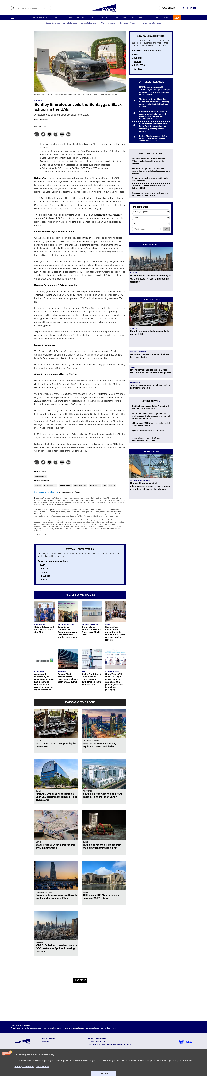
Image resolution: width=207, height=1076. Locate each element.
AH (104, 485)
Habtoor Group (50, 485)
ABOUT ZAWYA (48, 1038)
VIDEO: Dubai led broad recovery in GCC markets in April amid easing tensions (56, 948)
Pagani (38, 485)
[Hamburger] (12, 17)
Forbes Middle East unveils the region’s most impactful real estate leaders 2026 (153, 138)
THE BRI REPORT (150, 451)
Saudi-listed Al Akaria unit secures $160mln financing (55, 846)
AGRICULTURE (39, 624)
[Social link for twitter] (184, 8)
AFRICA (43, 579)
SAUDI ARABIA (40, 672)
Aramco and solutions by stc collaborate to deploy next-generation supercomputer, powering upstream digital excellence (44, 682)
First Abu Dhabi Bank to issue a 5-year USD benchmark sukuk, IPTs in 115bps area (56, 796)
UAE (83, 672)
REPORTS (106, 18)
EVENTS (149, 18)
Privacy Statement (24, 1066)
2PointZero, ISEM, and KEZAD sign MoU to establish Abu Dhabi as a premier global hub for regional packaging (114, 682)
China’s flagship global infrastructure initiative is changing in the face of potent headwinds (150, 486)
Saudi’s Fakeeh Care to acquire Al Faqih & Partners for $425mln (102, 795)
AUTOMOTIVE (40, 476)
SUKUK (38, 791)
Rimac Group (95, 485)
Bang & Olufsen (80, 485)
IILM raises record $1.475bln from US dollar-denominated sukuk (102, 846)
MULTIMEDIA (93, 18)
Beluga (112, 485)
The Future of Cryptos (127, 23)
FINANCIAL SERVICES (66, 624)
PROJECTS (79, 18)
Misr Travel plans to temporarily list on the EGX (56, 745)
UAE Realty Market (107, 23)
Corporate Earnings (89, 23)
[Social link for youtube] (194, 8)
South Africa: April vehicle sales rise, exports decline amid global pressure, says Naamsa (151, 171)
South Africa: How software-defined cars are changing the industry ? (150, 194)
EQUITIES (39, 741)
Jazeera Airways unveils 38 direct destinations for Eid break (147, 439)
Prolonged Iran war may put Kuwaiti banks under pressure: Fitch (56, 896)
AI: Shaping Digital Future (151, 23)
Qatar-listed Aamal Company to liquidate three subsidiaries (101, 745)
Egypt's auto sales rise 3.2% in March (148, 430)
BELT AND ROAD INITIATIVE (140, 480)
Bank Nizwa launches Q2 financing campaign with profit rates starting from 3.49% (67, 632)
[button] (103, 1062)
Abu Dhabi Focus (70, 23)
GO (166, 229)
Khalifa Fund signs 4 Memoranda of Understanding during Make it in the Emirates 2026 (91, 679)
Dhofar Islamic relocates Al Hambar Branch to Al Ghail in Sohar (91, 631)
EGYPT (107, 624)
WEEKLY (44, 568)
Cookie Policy (42, 1066)
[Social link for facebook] (187, 8)
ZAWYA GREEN (137, 18)
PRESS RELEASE (120, 18)
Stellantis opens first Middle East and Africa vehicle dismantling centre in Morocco (149, 161)
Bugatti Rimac (65, 485)
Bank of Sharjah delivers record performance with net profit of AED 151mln (68, 678)
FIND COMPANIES (163, 18)
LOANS (38, 842)
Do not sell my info (97, 1041)
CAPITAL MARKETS (39, 18)
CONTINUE (103, 1073)
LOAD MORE (80, 980)
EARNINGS (62, 672)
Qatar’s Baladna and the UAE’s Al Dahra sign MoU (44, 629)
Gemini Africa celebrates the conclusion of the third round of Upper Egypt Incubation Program (115, 633)
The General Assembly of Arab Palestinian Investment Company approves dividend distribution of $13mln (154, 103)
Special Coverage (53, 23)
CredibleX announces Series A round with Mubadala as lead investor (150, 407)
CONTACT (46, 1041)
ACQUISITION (88, 791)
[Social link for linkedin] (191, 8)
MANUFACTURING (112, 672)
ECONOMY (67, 18)
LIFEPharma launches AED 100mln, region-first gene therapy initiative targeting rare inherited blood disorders (154, 91)
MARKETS (39, 943)
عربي (177, 17)
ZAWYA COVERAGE (80, 702)
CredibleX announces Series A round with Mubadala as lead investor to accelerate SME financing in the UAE (153, 115)
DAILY (43, 565)
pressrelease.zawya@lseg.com (71, 492)
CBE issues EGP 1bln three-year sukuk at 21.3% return (101, 896)
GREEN (43, 572)
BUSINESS (55, 18)
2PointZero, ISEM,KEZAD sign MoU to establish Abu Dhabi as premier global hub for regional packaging (151, 416)
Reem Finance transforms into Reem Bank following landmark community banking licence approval (153, 127)
